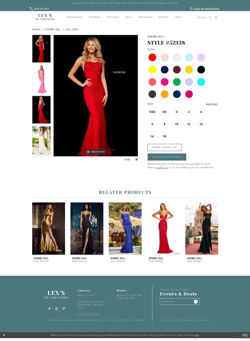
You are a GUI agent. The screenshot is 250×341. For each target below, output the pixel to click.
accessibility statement (132, 323)
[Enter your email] (183, 305)
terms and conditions (84, 323)
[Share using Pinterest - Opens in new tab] (136, 159)
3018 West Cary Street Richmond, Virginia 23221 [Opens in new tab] (92, 308)
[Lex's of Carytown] (45, 17)
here (197, 337)
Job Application (88, 317)
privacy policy (108, 323)
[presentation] (48, 231)
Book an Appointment (170, 159)
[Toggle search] (210, 17)
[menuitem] (74, 17)
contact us (162, 170)
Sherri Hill (53, 29)
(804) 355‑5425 (86, 298)
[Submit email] (201, 305)
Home (36, 29)
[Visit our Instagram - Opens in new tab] (56, 311)
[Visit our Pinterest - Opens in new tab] (63, 311)
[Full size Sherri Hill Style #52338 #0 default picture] (96, 95)
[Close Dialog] (4, 337)
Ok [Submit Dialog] (245, 337)
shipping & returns (59, 323)
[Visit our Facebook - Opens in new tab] (49, 311)
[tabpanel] (41, 50)
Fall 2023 (72, 29)
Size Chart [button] (211, 104)
